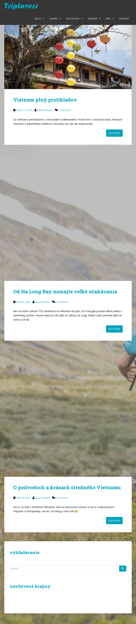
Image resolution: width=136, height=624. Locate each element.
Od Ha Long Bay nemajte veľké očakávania (65, 291)
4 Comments (61, 497)
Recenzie (92, 18)
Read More (114, 133)
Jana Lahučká (42, 301)
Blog (38, 18)
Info (108, 18)
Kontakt (124, 18)
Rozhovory (73, 18)
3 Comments (64, 110)
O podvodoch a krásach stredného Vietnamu (67, 487)
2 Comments (61, 301)
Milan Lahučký (44, 110)
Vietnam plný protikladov (45, 99)
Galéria (53, 18)
